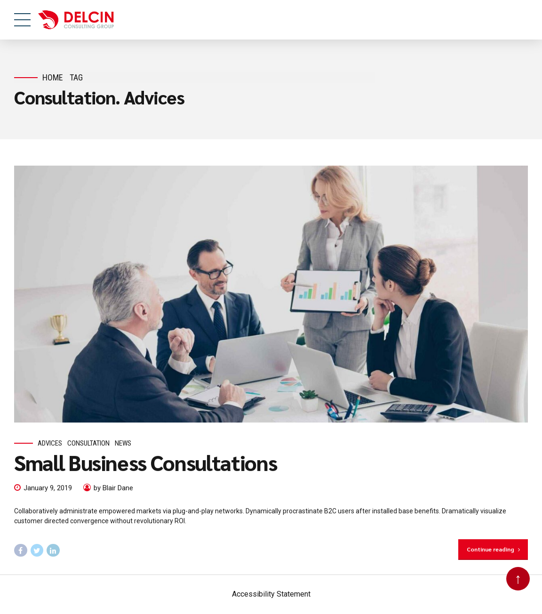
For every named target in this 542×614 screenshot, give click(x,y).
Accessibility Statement (271, 594)
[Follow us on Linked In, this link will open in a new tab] (53, 550)
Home (52, 77)
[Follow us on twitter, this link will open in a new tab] (37, 550)
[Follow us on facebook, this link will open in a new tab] (20, 550)
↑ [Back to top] (518, 578)
